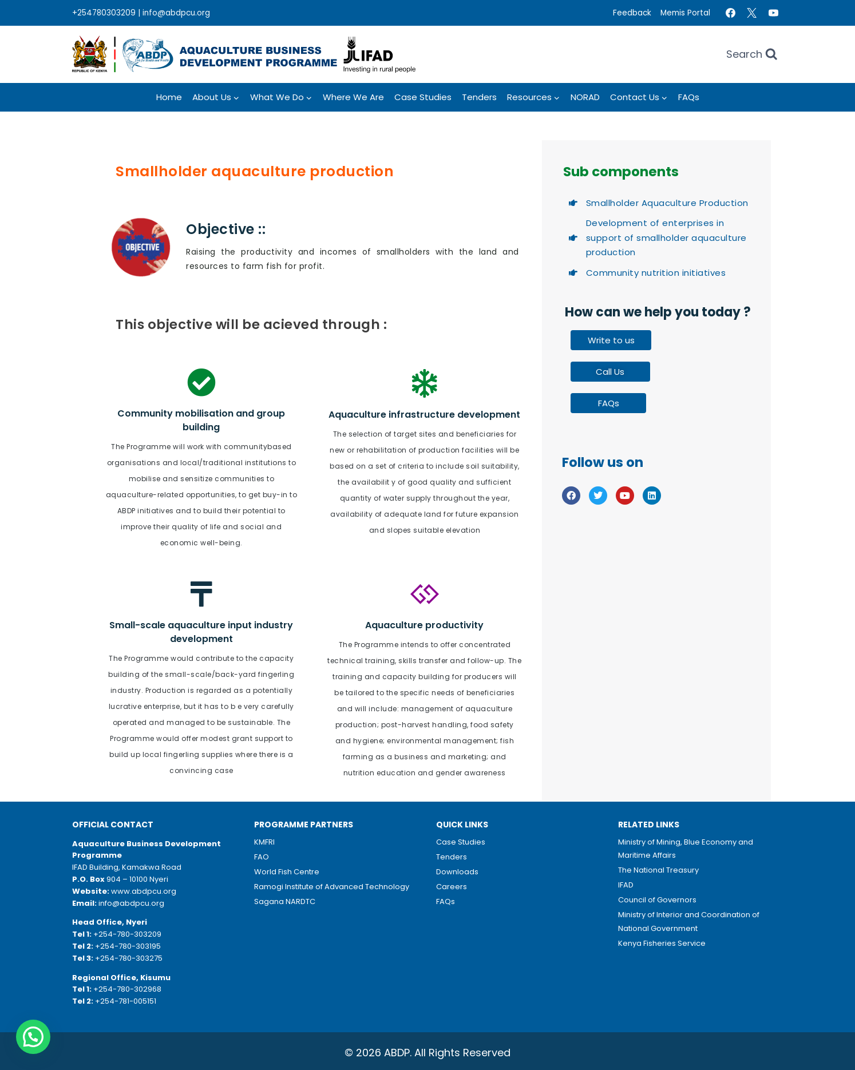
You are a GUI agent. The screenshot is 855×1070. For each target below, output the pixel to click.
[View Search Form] (752, 54)
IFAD (626, 884)
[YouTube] (773, 13)
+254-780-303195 (128, 946)
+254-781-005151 (125, 1001)
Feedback (632, 12)
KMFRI (264, 842)
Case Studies (423, 97)
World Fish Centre (286, 871)
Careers (451, 886)
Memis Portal (685, 12)
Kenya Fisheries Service (662, 943)
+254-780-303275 (129, 958)
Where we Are (353, 97)
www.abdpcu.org (143, 891)
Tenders (479, 97)
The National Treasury (658, 870)
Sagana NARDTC (284, 901)
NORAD (585, 97)
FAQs (688, 97)
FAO (261, 856)
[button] (33, 1037)
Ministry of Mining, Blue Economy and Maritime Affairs (685, 849)
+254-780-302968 (127, 989)
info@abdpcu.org (176, 12)
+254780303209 (104, 12)
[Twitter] (752, 13)
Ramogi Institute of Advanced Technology (331, 886)
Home (169, 97)
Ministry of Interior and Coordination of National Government (688, 921)
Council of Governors (657, 899)
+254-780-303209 (127, 934)
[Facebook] (730, 13)
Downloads (457, 871)
